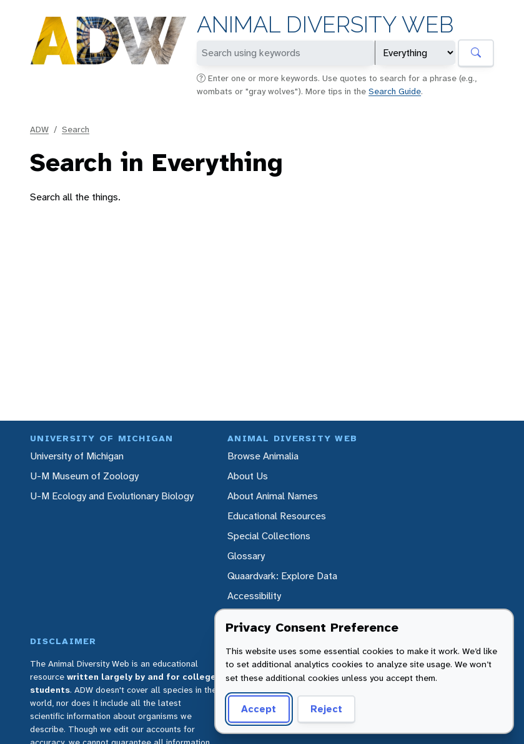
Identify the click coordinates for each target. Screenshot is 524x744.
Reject (326, 708)
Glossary (246, 555)
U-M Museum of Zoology (84, 475)
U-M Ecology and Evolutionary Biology (112, 495)
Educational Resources (276, 515)
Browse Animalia (263, 456)
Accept (258, 708)
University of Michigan (77, 456)
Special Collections (268, 535)
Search (75, 129)
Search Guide (394, 91)
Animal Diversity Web (325, 24)
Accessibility (254, 595)
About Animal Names (272, 495)
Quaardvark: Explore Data (282, 575)
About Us (247, 475)
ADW (39, 129)
